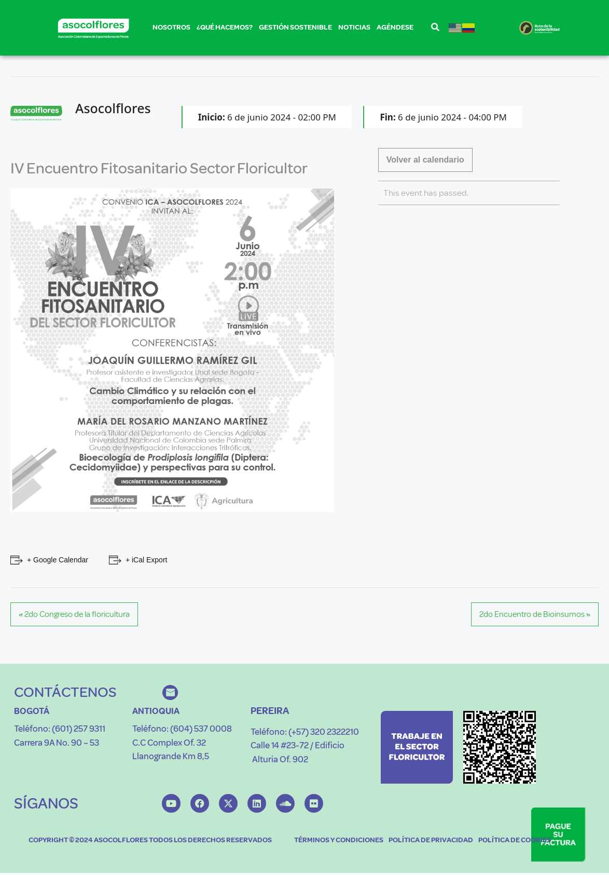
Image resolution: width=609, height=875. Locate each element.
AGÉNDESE (395, 27)
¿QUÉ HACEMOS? (225, 29)
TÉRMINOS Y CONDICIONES (338, 840)
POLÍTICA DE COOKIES (514, 840)
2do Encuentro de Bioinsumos (534, 614)
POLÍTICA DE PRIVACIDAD (431, 840)
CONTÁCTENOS (65, 692)
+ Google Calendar (57, 560)
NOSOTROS (171, 29)
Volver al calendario (425, 159)
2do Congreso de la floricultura (74, 614)
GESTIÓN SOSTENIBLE (295, 29)
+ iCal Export (147, 560)
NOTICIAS (354, 27)
